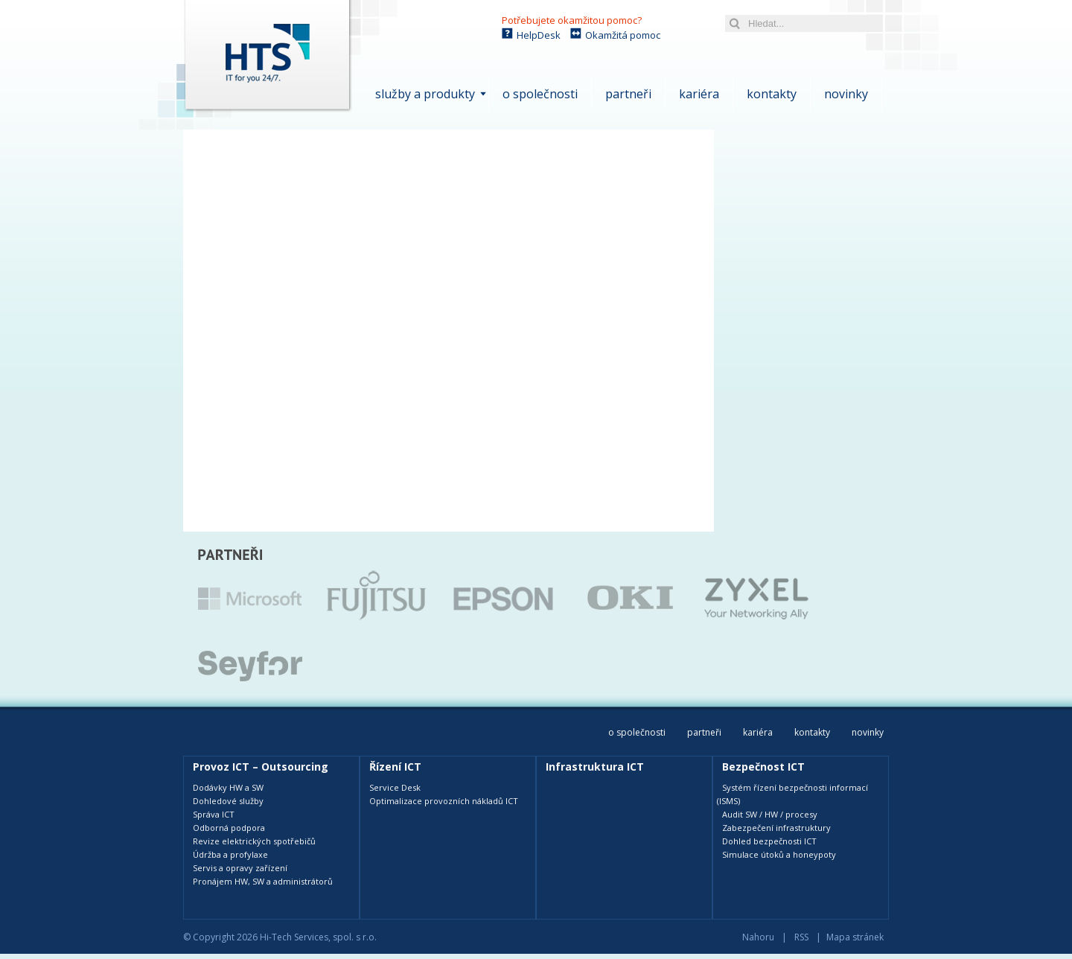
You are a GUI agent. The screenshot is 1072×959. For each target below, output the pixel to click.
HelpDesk (539, 35)
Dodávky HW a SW (228, 787)
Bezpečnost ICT (763, 766)
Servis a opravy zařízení (240, 867)
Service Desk (395, 787)
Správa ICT (213, 814)
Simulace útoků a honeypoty (779, 854)
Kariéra (699, 94)
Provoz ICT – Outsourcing (260, 766)
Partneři (628, 94)
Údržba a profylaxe (230, 854)
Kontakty (772, 94)
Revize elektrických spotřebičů (254, 841)
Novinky (846, 94)
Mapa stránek (855, 937)
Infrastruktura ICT (595, 766)
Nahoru (758, 937)
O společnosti (540, 94)
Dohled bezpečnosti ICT (769, 841)
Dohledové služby (228, 800)
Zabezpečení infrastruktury (776, 827)
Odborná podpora (229, 827)
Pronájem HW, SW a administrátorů (263, 881)
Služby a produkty (425, 94)
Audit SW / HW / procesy (769, 814)
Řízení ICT (395, 766)
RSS (801, 937)
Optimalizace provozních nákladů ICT (443, 800)
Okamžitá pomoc (622, 35)
